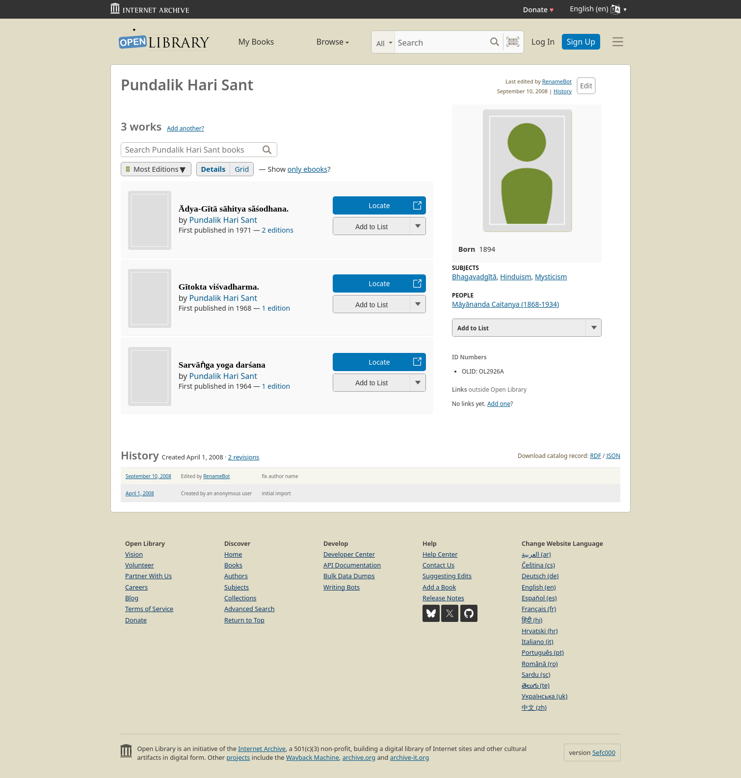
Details (213, 169)
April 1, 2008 (140, 493)
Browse (321, 41)
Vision (134, 554)
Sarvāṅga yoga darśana (222, 365)
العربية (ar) (536, 554)
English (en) (539, 587)
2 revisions (244, 457)
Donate (538, 9)
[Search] (440, 42)
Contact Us (438, 565)
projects (238, 757)
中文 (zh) (534, 707)
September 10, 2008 (148, 476)
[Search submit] (494, 42)
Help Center (440, 554)
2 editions (277, 230)
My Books (256, 41)
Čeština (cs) (538, 565)
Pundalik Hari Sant (223, 220)
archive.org (359, 757)
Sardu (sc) (536, 674)
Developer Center (349, 554)
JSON (613, 456)
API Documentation (352, 565)
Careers (136, 587)
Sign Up (581, 41)
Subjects (236, 587)
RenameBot (557, 81)
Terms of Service (149, 608)
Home (233, 554)
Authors (236, 575)
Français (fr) (539, 608)
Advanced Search (249, 608)
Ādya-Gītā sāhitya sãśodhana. (234, 209)
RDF (595, 456)
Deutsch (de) (540, 575)
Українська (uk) (544, 696)
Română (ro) (540, 663)
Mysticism (551, 276)
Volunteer (139, 565)
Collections (240, 597)
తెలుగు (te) (536, 685)
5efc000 (603, 752)
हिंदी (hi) (532, 620)
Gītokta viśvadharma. (219, 287)
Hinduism (515, 276)
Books (233, 565)
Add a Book (439, 587)
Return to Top (244, 620)
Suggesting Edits (447, 575)
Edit (586, 85)
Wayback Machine (312, 757)
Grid (242, 169)
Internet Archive (262, 748)
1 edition (276, 308)
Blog (131, 597)
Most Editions (152, 169)
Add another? (185, 128)
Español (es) (539, 597)
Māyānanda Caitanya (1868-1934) (505, 304)
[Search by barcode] (513, 42)
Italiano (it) (538, 641)
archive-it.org (409, 757)
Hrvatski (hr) (540, 630)
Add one (498, 404)
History (563, 91)
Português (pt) (543, 652)
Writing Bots (341, 587)
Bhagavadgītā (474, 276)
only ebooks (307, 169)
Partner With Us (148, 575)
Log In (543, 41)
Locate (379, 205)
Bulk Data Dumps (349, 575)
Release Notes (443, 597)
